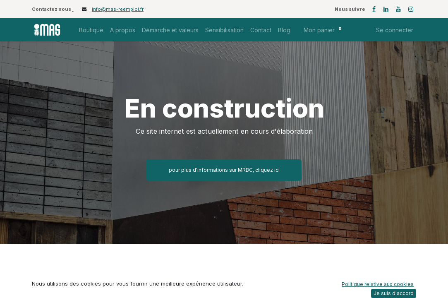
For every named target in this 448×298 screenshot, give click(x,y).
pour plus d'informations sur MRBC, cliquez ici (224, 170)
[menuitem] (91, 30)
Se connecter (394, 30)
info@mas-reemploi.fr (118, 9)
